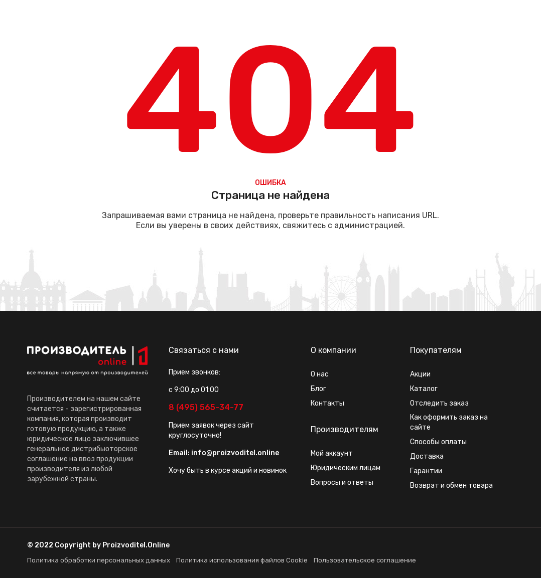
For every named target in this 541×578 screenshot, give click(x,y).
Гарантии (426, 471)
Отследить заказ (439, 403)
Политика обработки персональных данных (98, 560)
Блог (318, 388)
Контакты (327, 403)
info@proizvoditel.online (235, 453)
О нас (320, 374)
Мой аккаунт (332, 453)
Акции (420, 374)
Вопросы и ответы (342, 482)
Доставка (427, 456)
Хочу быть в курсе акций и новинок (228, 470)
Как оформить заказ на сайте (449, 422)
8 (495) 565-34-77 (206, 407)
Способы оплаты (438, 442)
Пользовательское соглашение (365, 560)
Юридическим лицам (345, 468)
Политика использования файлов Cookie (242, 560)
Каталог (424, 388)
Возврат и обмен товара (451, 485)
